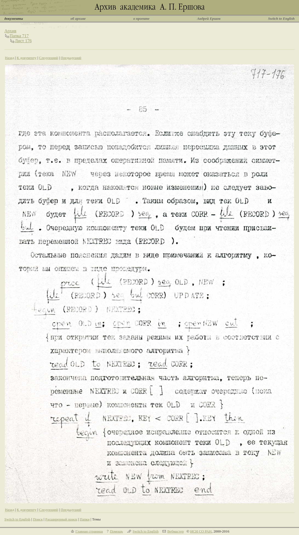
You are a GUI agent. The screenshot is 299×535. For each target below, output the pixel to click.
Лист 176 (23, 40)
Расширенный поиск (61, 519)
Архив (10, 31)
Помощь (116, 531)
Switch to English (281, 18)
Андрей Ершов (209, 18)
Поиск (38, 519)
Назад (9, 58)
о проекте (141, 18)
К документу (26, 58)
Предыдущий (71, 58)
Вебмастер (175, 531)
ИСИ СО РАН (201, 531)
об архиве (78, 18)
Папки (85, 519)
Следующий (48, 58)
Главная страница (89, 531)
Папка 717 (19, 35)
